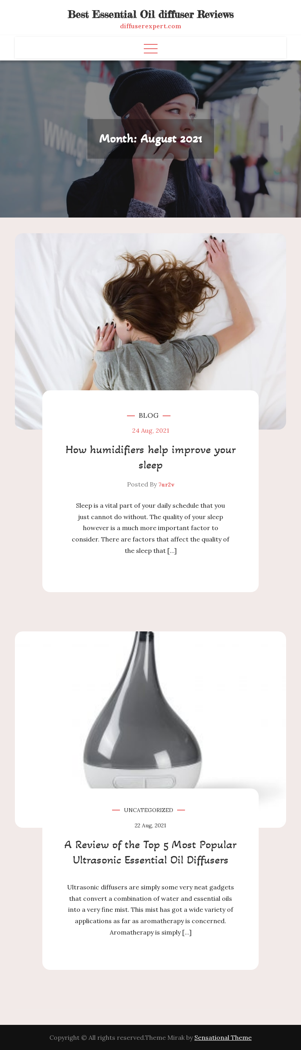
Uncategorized (148, 810)
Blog (149, 415)
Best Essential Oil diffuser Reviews (151, 14)
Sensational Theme (223, 1037)
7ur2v (166, 484)
